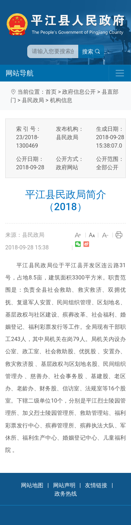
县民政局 (33, 100)
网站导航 (20, 73)
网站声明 (64, 485)
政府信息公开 (79, 91)
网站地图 (32, 485)
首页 (51, 91)
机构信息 (61, 100)
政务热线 (65, 493)
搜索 (91, 51)
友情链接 (96, 485)
